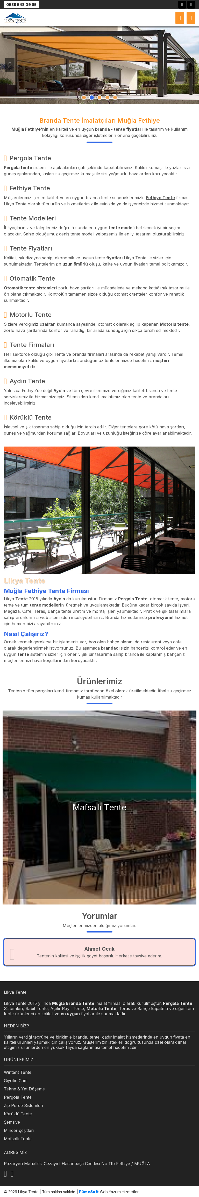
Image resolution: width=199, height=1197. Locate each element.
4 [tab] (107, 97)
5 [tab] (115, 97)
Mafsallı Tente (18, 1138)
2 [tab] (91, 97)
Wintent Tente (17, 1072)
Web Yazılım (100, 1191)
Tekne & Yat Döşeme (24, 1088)
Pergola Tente (18, 1097)
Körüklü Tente (18, 1113)
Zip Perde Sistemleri (23, 1105)
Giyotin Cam (15, 1080)
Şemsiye (12, 1122)
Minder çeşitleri (19, 1130)
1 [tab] (84, 97)
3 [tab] (99, 97)
